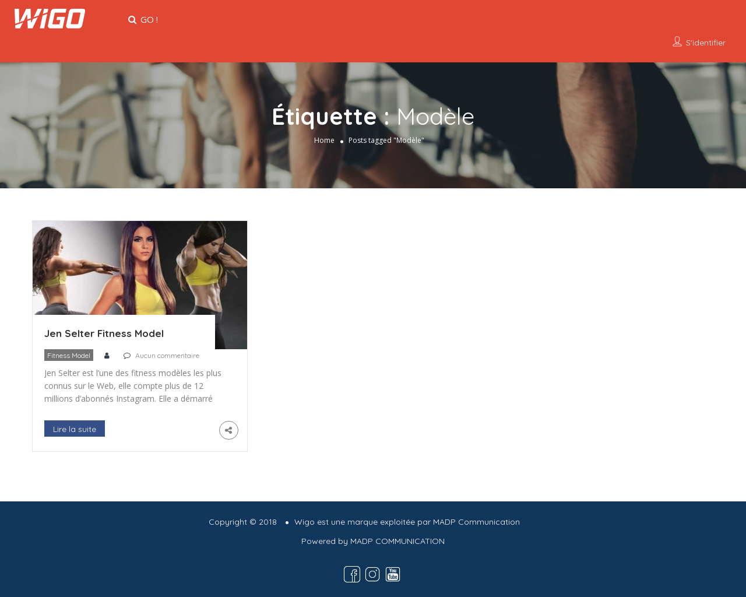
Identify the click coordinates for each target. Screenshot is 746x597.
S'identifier (706, 42)
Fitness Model (68, 355)
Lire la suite (74, 429)
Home (324, 140)
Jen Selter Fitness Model (104, 333)
